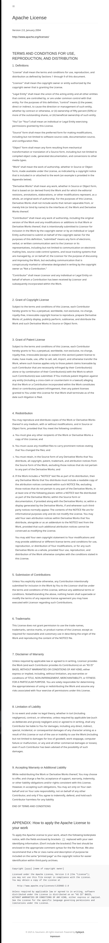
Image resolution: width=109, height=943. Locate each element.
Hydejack (80, 932)
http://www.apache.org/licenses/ (30, 36)
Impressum (55, 936)
